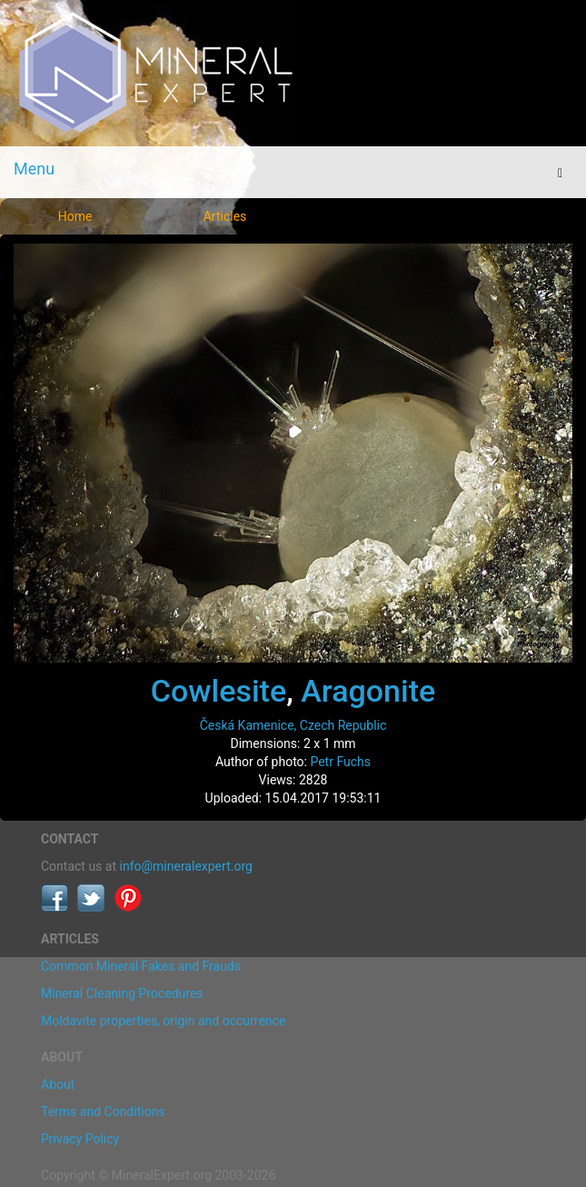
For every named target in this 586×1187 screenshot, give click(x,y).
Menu (34, 168)
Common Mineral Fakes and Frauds (141, 966)
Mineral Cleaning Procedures (122, 993)
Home (75, 216)
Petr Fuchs (340, 761)
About (57, 1084)
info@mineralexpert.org (186, 866)
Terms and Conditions (103, 1111)
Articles (225, 216)
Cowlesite (218, 691)
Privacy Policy (80, 1139)
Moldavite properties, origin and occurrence (163, 1020)
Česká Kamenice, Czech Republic (293, 725)
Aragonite (368, 691)
